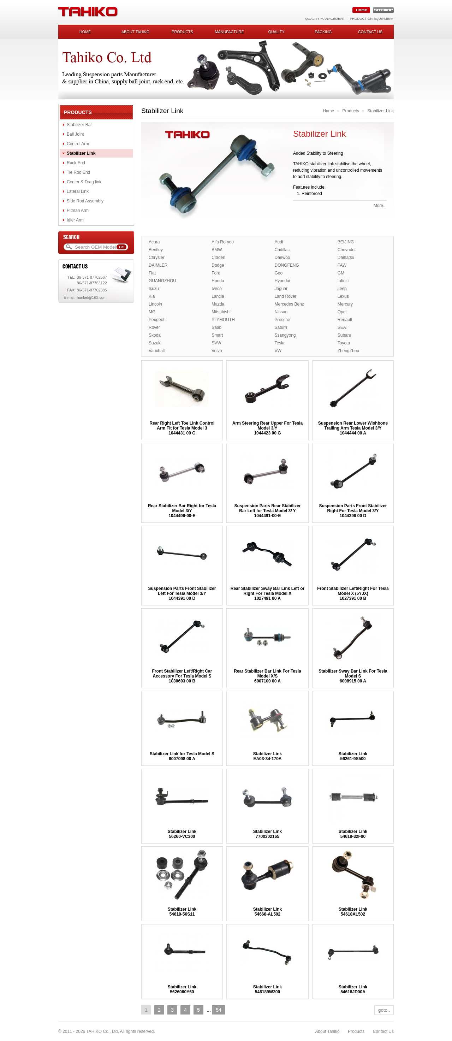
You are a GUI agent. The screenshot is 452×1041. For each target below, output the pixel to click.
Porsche (282, 319)
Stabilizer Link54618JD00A (353, 989)
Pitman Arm (78, 210)
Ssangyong (285, 335)
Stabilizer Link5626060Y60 (182, 989)
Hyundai (282, 280)
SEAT (343, 327)
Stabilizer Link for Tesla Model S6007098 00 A (182, 756)
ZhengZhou (348, 350)
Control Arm (78, 143)
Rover (154, 327)
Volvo (217, 350)
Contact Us (383, 1031)
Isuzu (154, 288)
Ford (216, 273)
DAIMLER (158, 265)
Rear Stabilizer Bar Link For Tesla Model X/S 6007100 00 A (267, 676)
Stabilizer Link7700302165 (267, 834)
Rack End (76, 162)
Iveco (217, 288)
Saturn (281, 327)
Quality (276, 32)
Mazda (218, 304)
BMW (217, 249)
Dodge (218, 265)
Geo (279, 273)
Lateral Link (78, 191)
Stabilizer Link (81, 153)
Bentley (156, 249)
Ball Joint (75, 134)
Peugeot (157, 319)
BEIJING (346, 241)
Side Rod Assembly (85, 201)
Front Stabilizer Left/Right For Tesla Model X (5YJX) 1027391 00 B (352, 593)
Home (85, 32)
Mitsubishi (221, 311)
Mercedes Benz (289, 304)
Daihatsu (346, 257)
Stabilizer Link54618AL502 (353, 912)
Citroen (218, 257)
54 (218, 1010)
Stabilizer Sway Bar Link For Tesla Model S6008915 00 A (353, 676)
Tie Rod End (78, 172)
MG (152, 311)
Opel (342, 311)
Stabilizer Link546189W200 (267, 989)
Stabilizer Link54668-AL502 (267, 912)
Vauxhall (157, 350)
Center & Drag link (84, 181)
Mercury (345, 304)
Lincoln (155, 304)
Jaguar (281, 288)
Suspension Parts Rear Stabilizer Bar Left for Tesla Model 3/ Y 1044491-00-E (267, 510)
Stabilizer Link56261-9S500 (353, 756)
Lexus (343, 296)
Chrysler (157, 257)
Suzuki (155, 343)
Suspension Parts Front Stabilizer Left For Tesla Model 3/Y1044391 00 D (182, 593)
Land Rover (286, 296)
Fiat (152, 273)
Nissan (281, 311)
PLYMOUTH (223, 319)
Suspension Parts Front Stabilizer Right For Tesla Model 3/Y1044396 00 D (353, 510)
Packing (323, 32)
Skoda (155, 335)
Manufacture (229, 32)
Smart (217, 335)
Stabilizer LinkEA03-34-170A (267, 756)
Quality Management (325, 18)
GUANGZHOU (162, 280)
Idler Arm (75, 220)
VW (278, 350)
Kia (152, 296)
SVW (216, 343)
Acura (154, 241)
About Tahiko (135, 32)
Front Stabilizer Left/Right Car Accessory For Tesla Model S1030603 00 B (182, 676)
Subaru (344, 335)
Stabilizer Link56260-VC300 (182, 834)
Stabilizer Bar (79, 124)
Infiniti (343, 280)
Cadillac (282, 249)
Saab (216, 327)
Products (182, 32)
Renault (345, 319)
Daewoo (282, 257)
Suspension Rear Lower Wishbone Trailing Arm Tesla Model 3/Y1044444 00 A (353, 428)
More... (380, 205)
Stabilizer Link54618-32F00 (353, 834)
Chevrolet (347, 249)
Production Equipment (372, 18)
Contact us (370, 32)
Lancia (218, 296)
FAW (342, 265)
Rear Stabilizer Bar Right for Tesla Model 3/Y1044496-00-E (182, 510)
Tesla (280, 343)
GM (341, 273)
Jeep (342, 288)
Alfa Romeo (223, 241)
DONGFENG (287, 265)
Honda (218, 280)
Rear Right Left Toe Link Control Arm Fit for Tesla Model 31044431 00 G (182, 428)
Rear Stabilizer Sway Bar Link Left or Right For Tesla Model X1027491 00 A (267, 593)
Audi (279, 241)
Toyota (344, 343)
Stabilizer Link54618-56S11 (182, 912)
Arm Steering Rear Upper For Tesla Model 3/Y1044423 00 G (267, 428)
